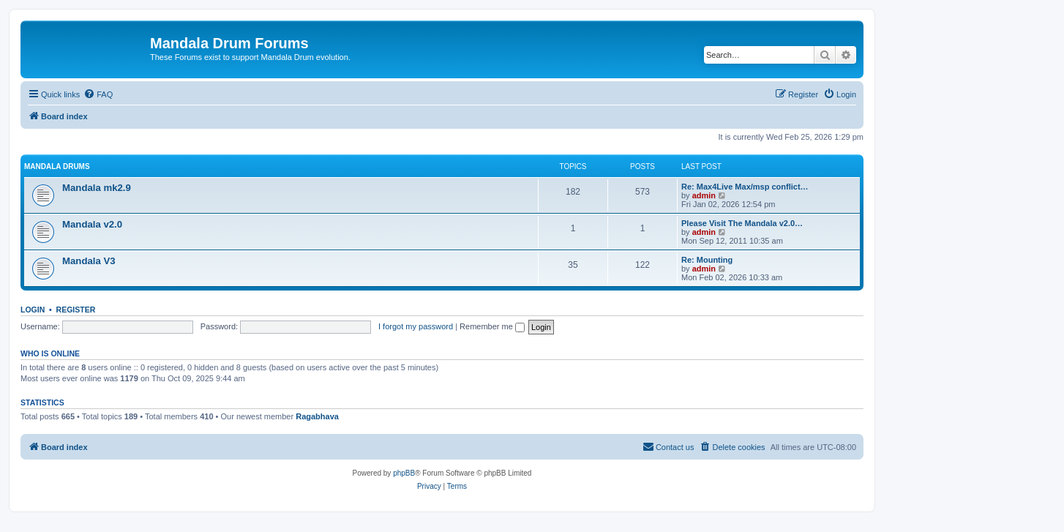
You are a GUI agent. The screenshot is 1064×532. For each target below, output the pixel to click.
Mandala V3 (89, 260)
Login (32, 309)
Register (76, 309)
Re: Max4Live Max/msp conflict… (745, 186)
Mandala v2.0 (92, 224)
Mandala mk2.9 (96, 187)
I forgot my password (415, 326)
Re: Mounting (707, 259)
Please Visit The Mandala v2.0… (742, 223)
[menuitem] (98, 94)
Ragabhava (317, 416)
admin (704, 195)
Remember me (492, 326)
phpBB (404, 473)
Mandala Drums (57, 166)
